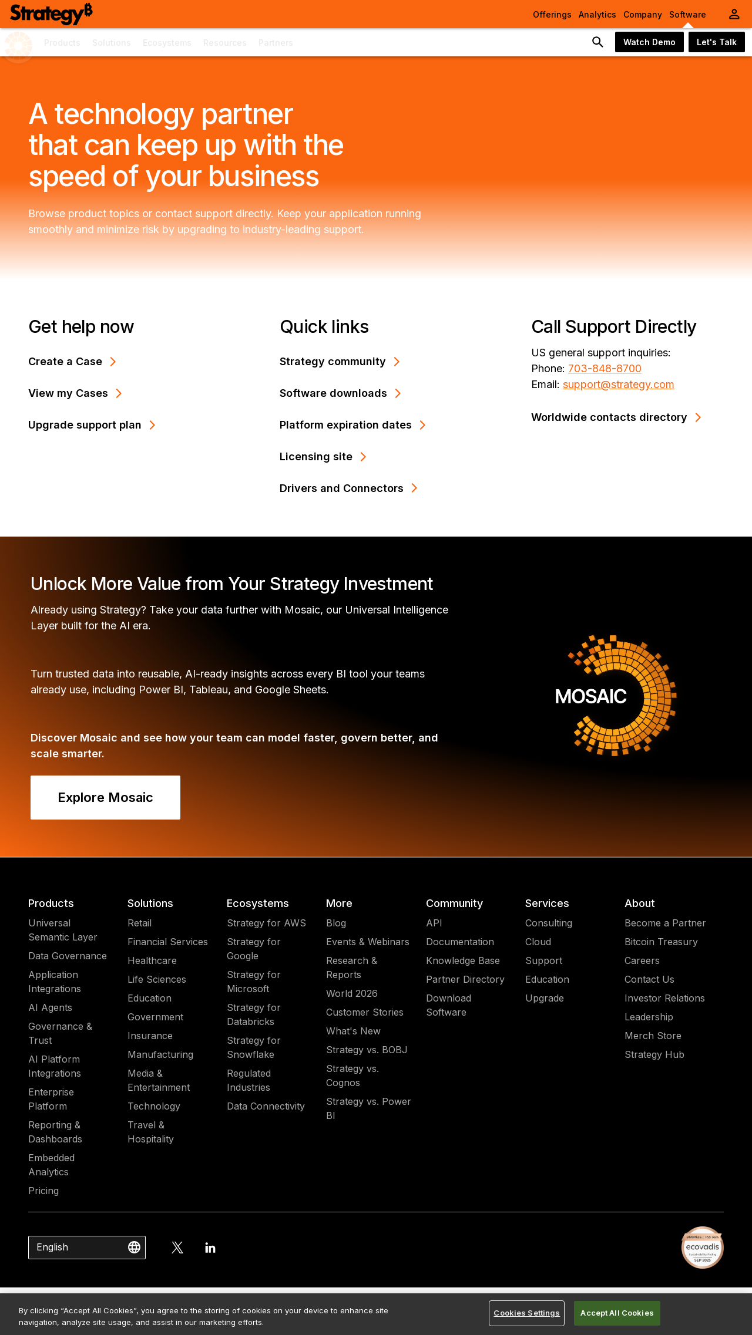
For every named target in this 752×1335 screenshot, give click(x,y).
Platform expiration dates (353, 425)
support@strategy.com (618, 384)
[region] (376, 1314)
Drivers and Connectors (349, 488)
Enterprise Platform (51, 1099)
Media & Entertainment (158, 1080)
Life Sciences (156, 979)
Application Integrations (54, 981)
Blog (336, 923)
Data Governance (67, 956)
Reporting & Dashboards (55, 1132)
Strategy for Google (254, 949)
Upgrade (544, 998)
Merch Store (653, 1035)
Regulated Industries (249, 1080)
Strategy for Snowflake (254, 1047)
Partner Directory (465, 979)
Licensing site (323, 456)
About (640, 903)
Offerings (552, 14)
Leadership (649, 1017)
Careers (642, 960)
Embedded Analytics (51, 1165)
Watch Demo (649, 42)
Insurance (150, 1035)
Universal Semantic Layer (63, 930)
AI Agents (50, 1007)
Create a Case (72, 361)
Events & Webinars (367, 942)
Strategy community (340, 361)
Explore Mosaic (105, 797)
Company (642, 14)
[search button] (598, 42)
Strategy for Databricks (254, 1014)
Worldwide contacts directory (616, 417)
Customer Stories (365, 1012)
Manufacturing (160, 1054)
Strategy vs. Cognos (352, 1075)
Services (547, 903)
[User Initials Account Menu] (734, 14)
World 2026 (352, 993)
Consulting (548, 923)
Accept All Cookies (616, 1312)
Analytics (597, 14)
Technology (153, 1106)
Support (543, 960)
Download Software (448, 1005)
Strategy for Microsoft (254, 981)
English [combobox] (52, 1247)
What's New (353, 1031)
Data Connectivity (266, 1106)
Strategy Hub (654, 1054)
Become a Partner (665, 923)
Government (155, 1017)
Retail (139, 923)
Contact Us (649, 979)
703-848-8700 (605, 368)
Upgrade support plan (92, 425)
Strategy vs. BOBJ (367, 1050)
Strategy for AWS (266, 923)
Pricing (43, 1190)
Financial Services (167, 942)
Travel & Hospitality (150, 1132)
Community (454, 903)
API (434, 923)
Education (149, 998)
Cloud (538, 942)
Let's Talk (717, 42)
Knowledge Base (463, 960)
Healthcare (152, 960)
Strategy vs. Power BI (368, 1108)
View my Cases (75, 393)
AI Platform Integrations (54, 1066)
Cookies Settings (527, 1312)
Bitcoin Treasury (661, 942)
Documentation (460, 942)
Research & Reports (351, 967)
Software (687, 14)
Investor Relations (665, 998)
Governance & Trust (60, 1033)
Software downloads (340, 393)
